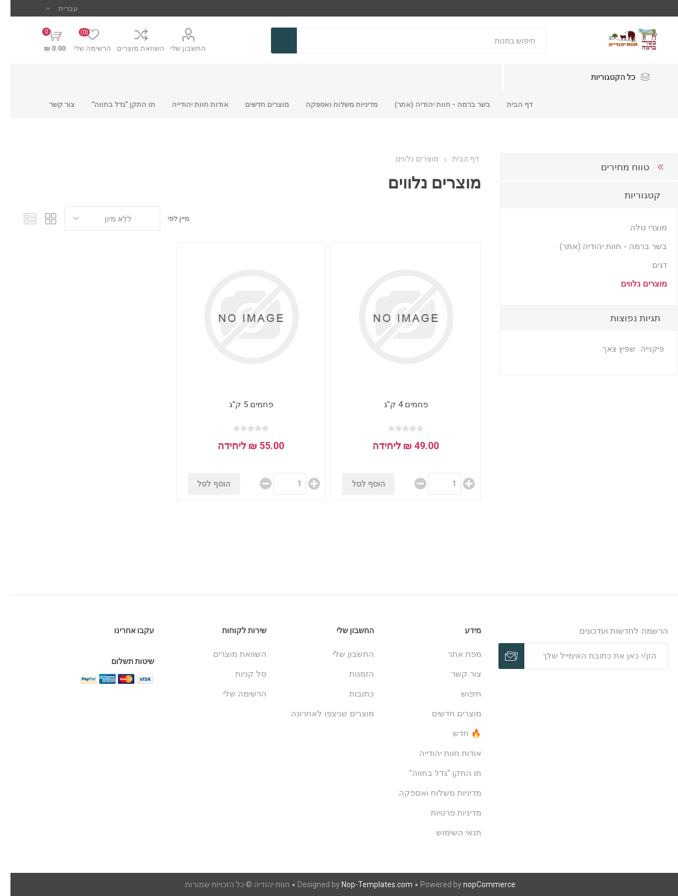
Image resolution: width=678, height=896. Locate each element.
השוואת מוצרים (130, 48)
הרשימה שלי (234, 694)
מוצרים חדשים (446, 714)
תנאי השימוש (448, 833)
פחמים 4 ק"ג (395, 404)
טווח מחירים (614, 166)
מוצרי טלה (638, 228)
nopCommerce (479, 884)
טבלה (40, 218)
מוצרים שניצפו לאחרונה (322, 714)
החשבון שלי (178, 48)
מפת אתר (454, 654)
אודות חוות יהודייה (440, 753)
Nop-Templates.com (366, 884)
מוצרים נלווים (633, 284)
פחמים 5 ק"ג (241, 404)
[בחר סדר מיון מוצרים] (102, 218)
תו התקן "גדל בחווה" (435, 773)
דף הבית (455, 158)
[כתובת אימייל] (586, 656)
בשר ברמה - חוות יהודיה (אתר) (603, 246)
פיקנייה (642, 349)
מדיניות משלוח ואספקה (429, 793)
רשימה (19, 218)
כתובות (351, 694)
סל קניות (240, 674)
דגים (649, 265)
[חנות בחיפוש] (411, 40)
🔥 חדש (456, 733)
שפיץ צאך (608, 349)
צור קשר (456, 674)
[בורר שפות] (51, 8)
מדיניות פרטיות (445, 813)
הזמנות (351, 674)
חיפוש (461, 694)
